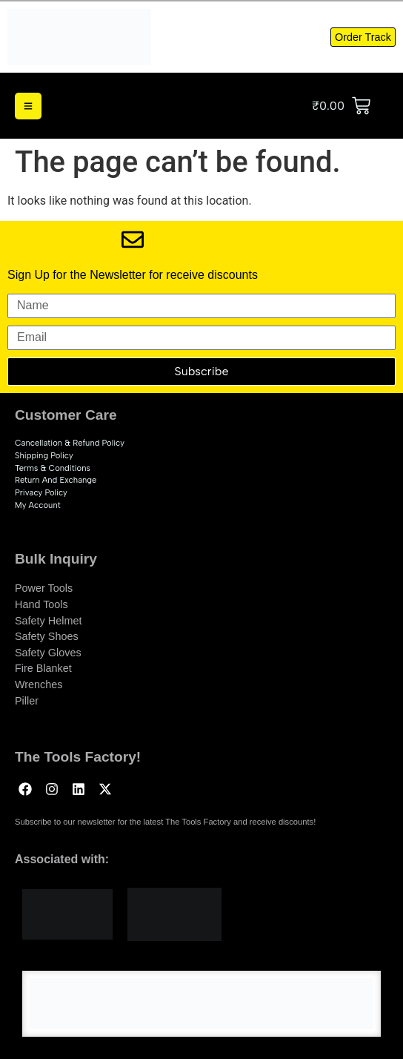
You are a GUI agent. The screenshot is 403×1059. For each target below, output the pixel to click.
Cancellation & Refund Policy (69, 443)
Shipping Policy (44, 455)
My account (38, 505)
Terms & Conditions (52, 468)
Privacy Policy (41, 492)
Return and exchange (55, 480)
